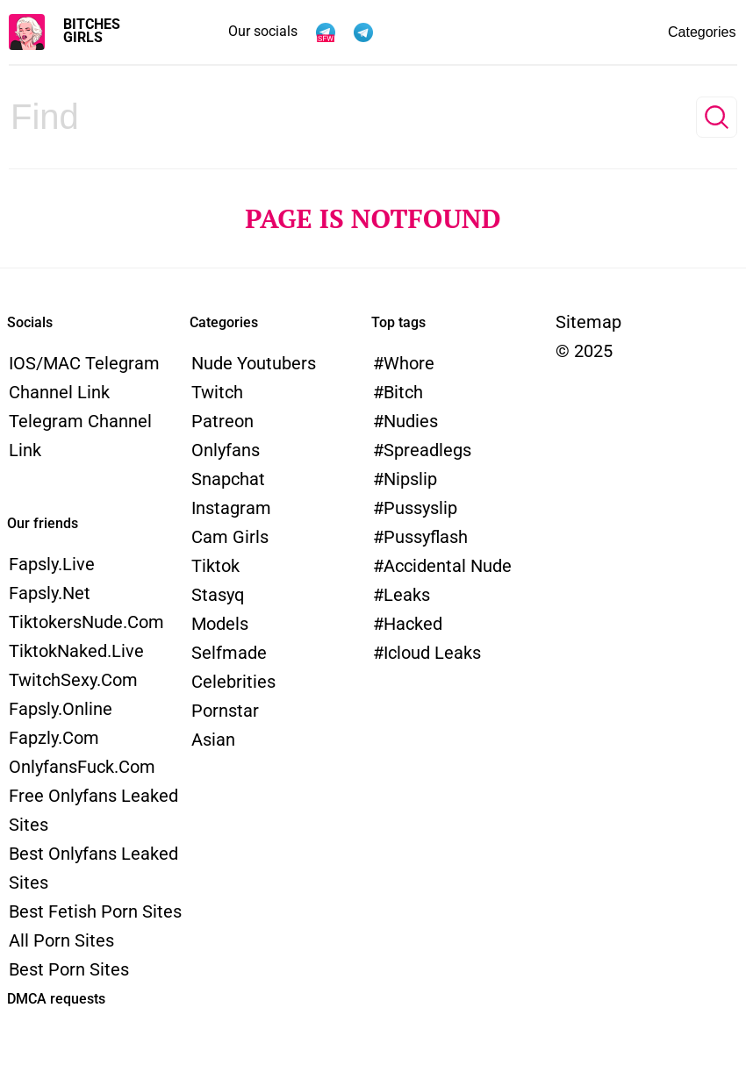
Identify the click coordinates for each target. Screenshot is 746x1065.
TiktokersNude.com (86, 622)
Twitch (217, 392)
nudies (411, 421)
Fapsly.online (60, 708)
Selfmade (229, 652)
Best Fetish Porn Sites (95, 911)
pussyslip (420, 507)
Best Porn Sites (69, 969)
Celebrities (233, 681)
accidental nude (448, 565)
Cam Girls (230, 536)
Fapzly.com (54, 737)
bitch (403, 392)
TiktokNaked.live (76, 650)
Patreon (222, 421)
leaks (407, 594)
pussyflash (426, 536)
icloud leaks (432, 652)
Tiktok (215, 565)
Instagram (231, 507)
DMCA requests (56, 998)
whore (409, 363)
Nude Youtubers (253, 363)
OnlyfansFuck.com (82, 766)
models (219, 623)
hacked (413, 623)
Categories (660, 32)
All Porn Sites (61, 940)
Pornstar (225, 710)
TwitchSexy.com (73, 679)
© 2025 (584, 350)
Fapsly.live (52, 564)
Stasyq (217, 594)
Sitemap (588, 321)
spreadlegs (427, 450)
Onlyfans (225, 450)
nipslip (410, 479)
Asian (213, 739)
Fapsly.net (49, 593)
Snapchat (228, 479)
